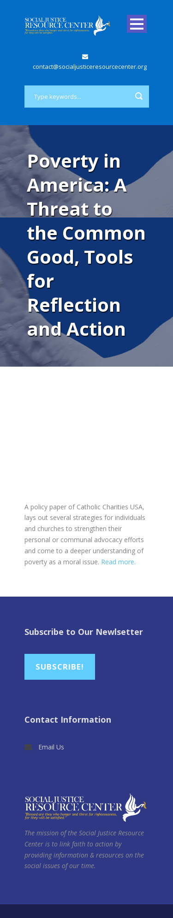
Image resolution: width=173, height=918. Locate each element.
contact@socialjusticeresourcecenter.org (90, 66)
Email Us (51, 747)
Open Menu (137, 24)
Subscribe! (60, 666)
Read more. (118, 561)
